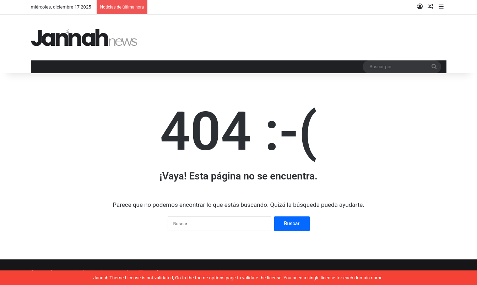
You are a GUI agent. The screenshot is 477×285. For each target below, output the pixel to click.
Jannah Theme (108, 277)
